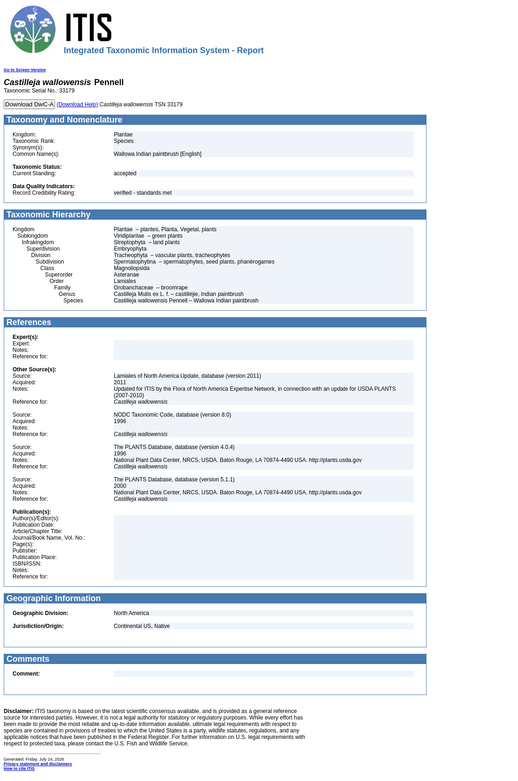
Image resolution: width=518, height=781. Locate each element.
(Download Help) (77, 104)
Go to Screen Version (25, 70)
